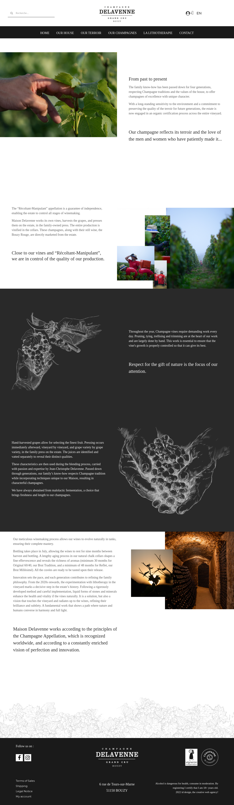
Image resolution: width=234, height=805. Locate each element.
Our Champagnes (122, 33)
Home (44, 33)
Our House (65, 33)
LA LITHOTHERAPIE (158, 33)
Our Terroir (91, 33)
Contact (186, 33)
